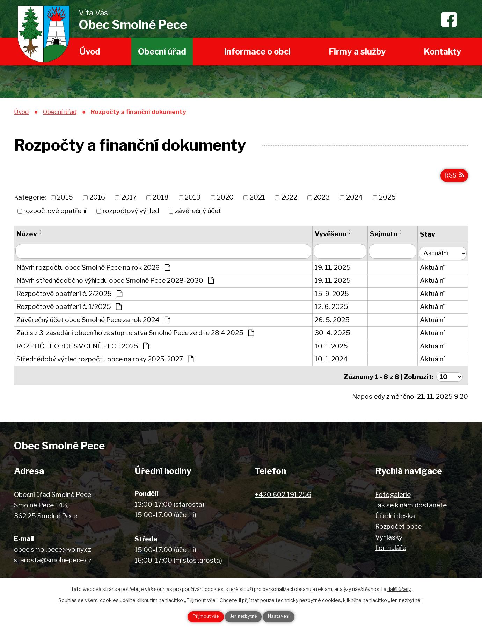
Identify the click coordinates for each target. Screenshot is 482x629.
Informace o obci (257, 51)
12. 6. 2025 (333, 308)
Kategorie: (30, 200)
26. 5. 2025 (334, 321)
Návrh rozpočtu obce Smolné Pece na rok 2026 (93, 269)
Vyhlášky (388, 536)
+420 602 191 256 (283, 493)
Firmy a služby (357, 51)
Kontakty (442, 51)
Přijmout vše (198, 616)
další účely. (399, 588)
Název (26, 237)
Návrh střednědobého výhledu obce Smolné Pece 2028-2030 (115, 282)
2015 (65, 201)
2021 (257, 201)
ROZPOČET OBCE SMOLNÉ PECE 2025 (82, 348)
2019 (192, 201)
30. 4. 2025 (334, 334)
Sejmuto (386, 237)
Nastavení (287, 616)
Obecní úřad (162, 51)
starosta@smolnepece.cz (53, 559)
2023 (321, 201)
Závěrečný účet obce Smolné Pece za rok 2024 (93, 321)
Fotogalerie (393, 493)
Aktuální (435, 269)
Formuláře (390, 546)
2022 (289, 201)
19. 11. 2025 (335, 269)
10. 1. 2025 (333, 348)
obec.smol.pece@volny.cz (52, 548)
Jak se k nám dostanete (411, 504)
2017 (129, 201)
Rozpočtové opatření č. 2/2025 (69, 295)
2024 (354, 201)
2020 (225, 201)
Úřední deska (395, 515)
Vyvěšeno (333, 237)
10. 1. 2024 (333, 360)
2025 (387, 201)
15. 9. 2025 (334, 295)
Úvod (90, 51)
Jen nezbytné (243, 616)
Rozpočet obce (398, 525)
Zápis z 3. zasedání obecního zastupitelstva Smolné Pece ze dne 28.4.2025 (135, 334)
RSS (453, 178)
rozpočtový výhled (131, 214)
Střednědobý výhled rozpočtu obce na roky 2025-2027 (104, 360)
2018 (161, 201)
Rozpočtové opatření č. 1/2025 (69, 308)
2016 (97, 201)
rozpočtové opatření (54, 214)
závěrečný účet (198, 214)
